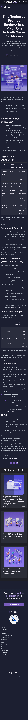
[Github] (14, 673)
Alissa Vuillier (5, 576)
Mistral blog (11, 411)
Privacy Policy (4, 662)
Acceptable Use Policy (6, 666)
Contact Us (3, 660)
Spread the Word (4, 652)
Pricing (2, 631)
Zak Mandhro (5, 506)
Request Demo (4, 629)
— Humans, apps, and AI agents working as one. (14, 2)
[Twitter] (9, 672)
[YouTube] (16, 673)
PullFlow (23, 448)
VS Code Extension (5, 637)
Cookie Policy (4, 667)
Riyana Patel (5, 541)
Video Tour (4, 644)
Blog (2, 648)
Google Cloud (15, 307)
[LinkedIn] (12, 673)
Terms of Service (4, 664)
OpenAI (21, 179)
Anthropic (22, 201)
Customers (3, 633)
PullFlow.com (14, 458)
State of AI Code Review (6, 635)
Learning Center (4, 650)
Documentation (4, 646)
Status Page (4, 654)
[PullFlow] (5, 7)
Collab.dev (4, 639)
